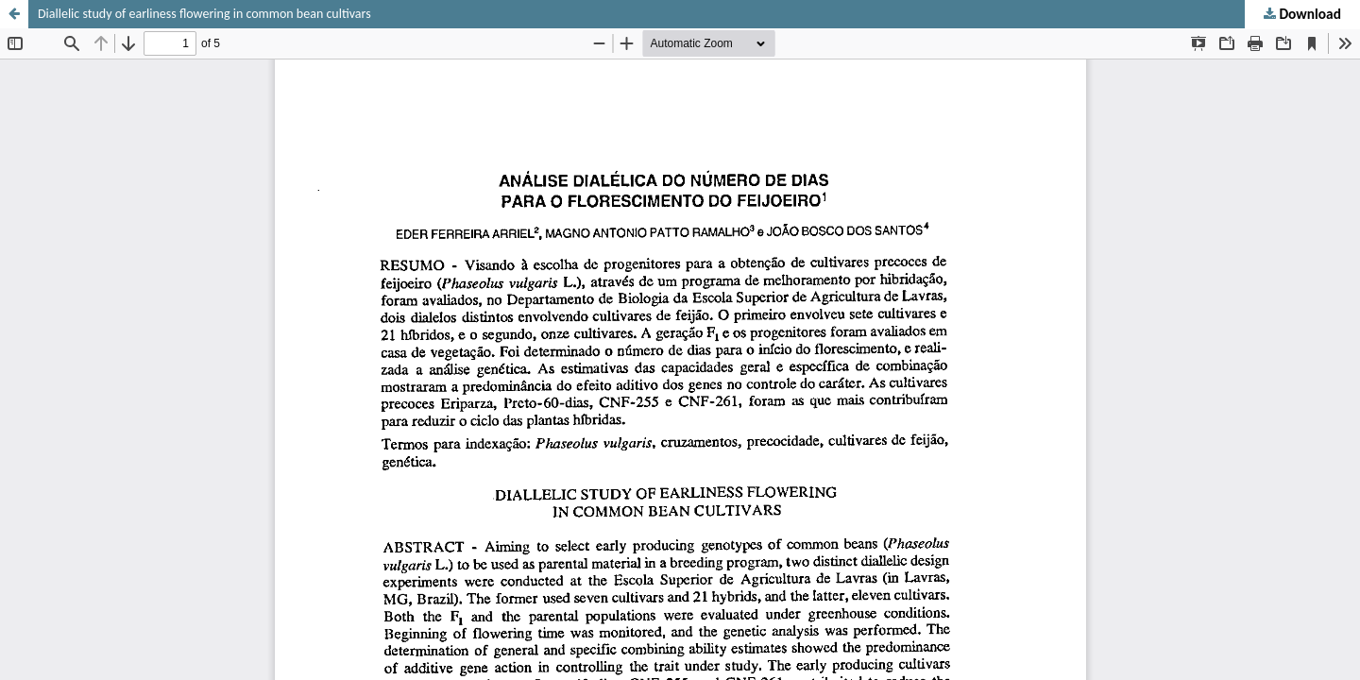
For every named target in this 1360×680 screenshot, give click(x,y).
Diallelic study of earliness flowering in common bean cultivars (204, 14)
